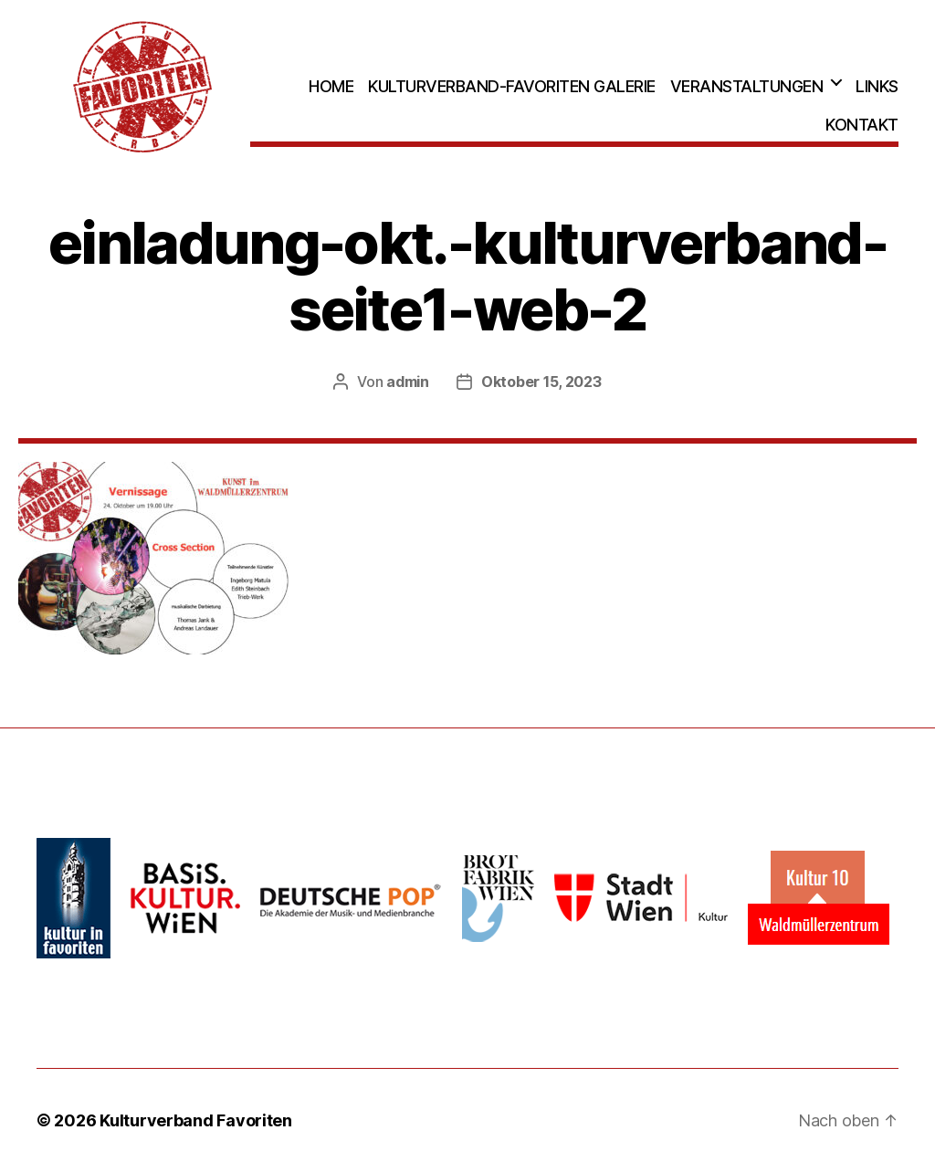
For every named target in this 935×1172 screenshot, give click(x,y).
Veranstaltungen (747, 86)
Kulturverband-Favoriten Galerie (512, 86)
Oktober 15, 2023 (541, 381)
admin (407, 381)
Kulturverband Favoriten (196, 1120)
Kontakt (861, 124)
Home (331, 86)
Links (877, 86)
